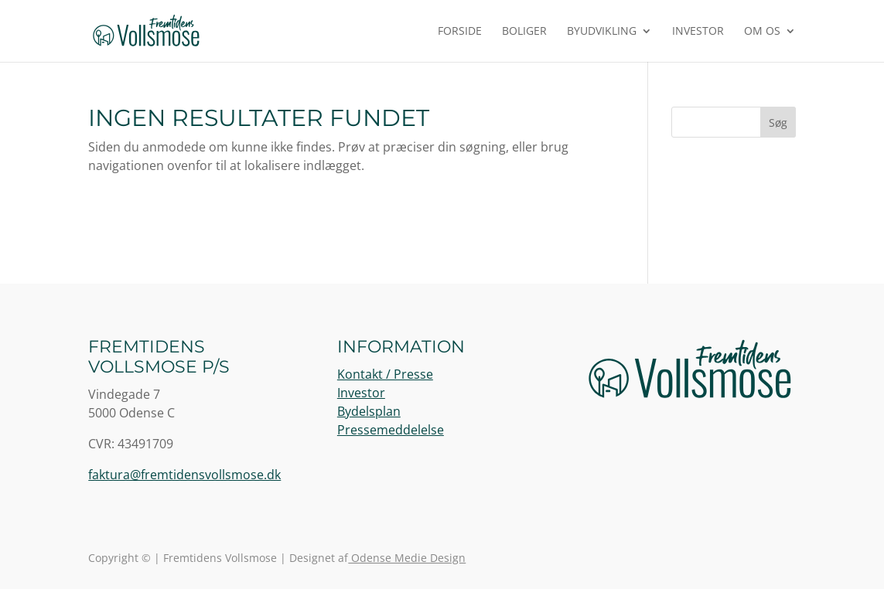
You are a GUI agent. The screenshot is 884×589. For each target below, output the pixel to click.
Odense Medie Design (407, 557)
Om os (762, 32)
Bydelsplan (369, 411)
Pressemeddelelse (390, 429)
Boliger (524, 32)
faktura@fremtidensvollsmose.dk (184, 474)
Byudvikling (602, 32)
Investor (698, 32)
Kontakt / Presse (385, 374)
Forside (460, 32)
